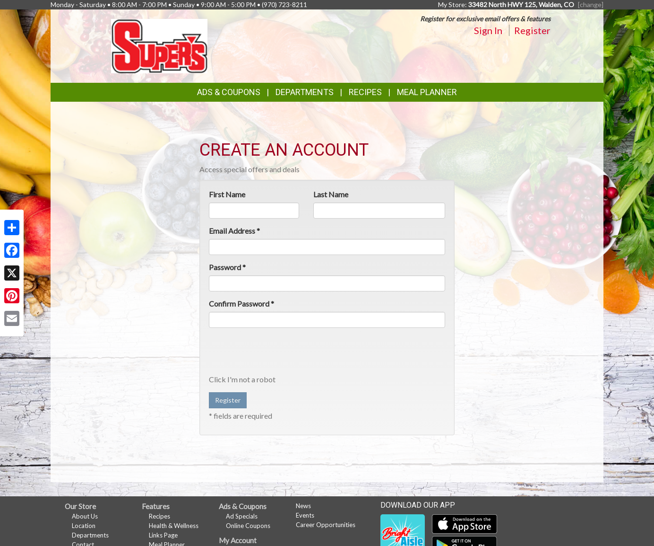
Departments (90, 535)
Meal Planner (427, 92)
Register (532, 30)
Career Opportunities (325, 524)
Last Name (330, 194)
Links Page (163, 535)
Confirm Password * (241, 303)
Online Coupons (248, 525)
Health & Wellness (173, 525)
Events (305, 515)
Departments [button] (304, 92)
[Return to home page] (159, 45)
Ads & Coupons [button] (228, 92)
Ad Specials (242, 516)
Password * (227, 267)
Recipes (365, 92)
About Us (85, 516)
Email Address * (234, 230)
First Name (227, 194)
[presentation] (281, 353)
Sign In (488, 30)
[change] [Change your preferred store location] (590, 4)
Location (83, 525)
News (303, 506)
